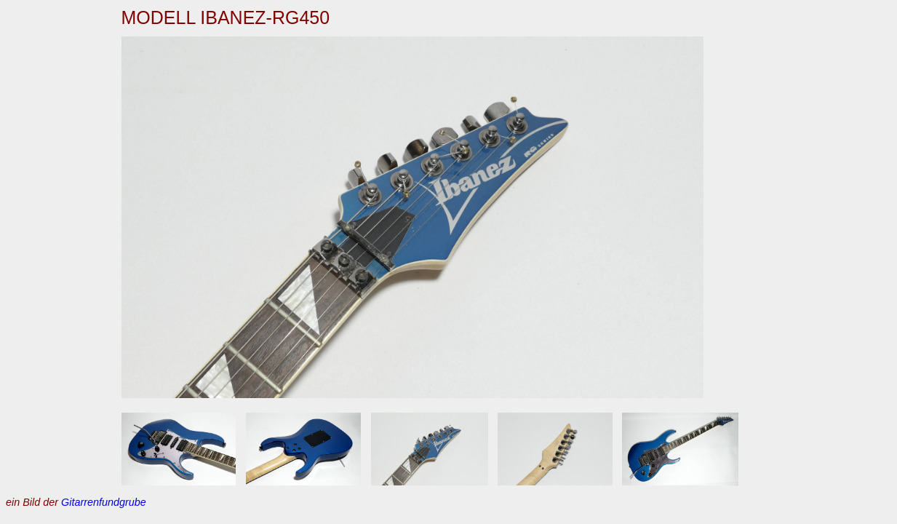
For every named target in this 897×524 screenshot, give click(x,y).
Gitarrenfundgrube (103, 502)
